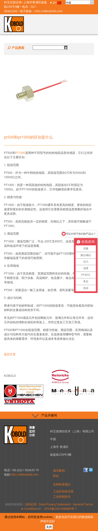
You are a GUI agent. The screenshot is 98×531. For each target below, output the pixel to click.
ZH (57, 2)
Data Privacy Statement (55, 504)
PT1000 (20, 153)
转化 (56, 476)
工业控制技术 (62, 496)
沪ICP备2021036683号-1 (60, 509)
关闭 (49, 527)
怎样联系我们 (62, 484)
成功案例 (59, 470)
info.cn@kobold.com (48, 11)
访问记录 (31, 504)
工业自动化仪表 (63, 491)
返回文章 (10, 354)
